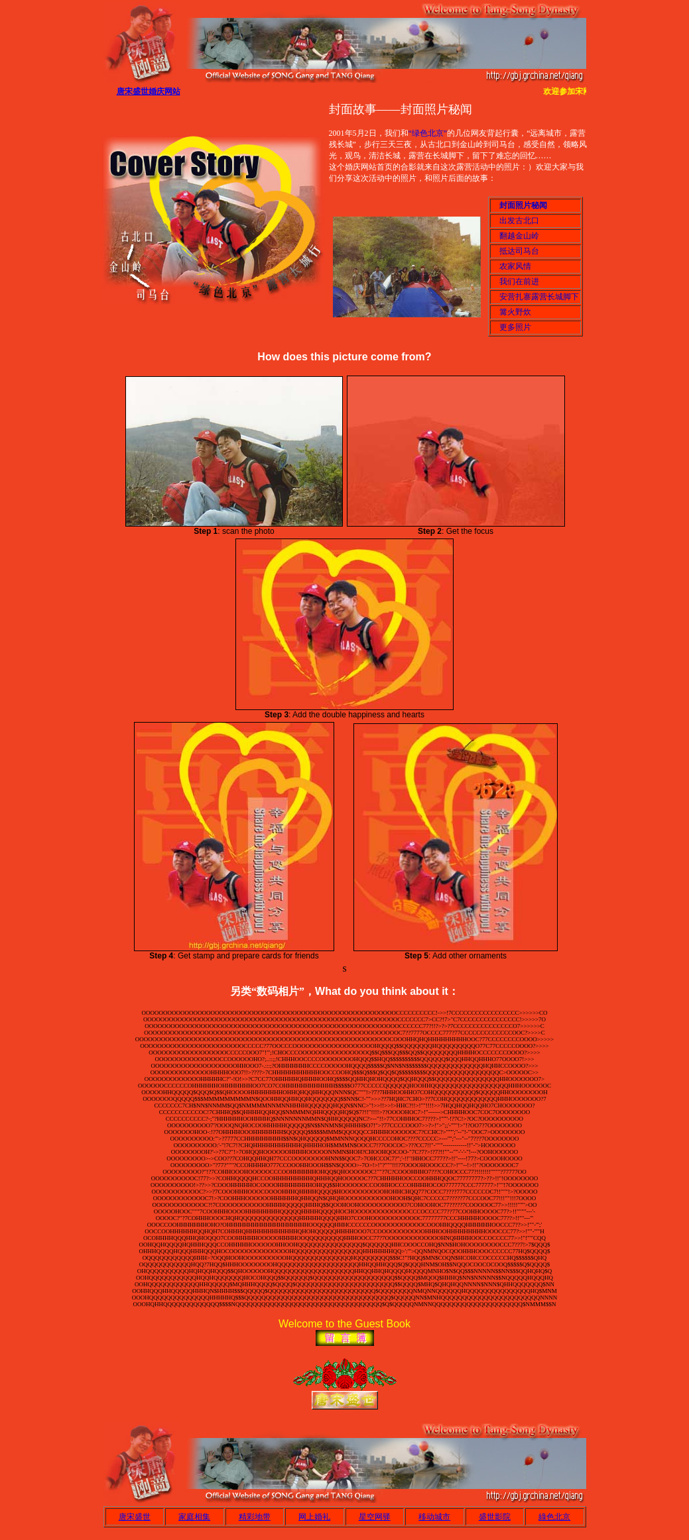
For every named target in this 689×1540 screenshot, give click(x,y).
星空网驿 (375, 1516)
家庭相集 (194, 1516)
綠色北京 (554, 1516)
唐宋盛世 (135, 1516)
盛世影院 (495, 1516)
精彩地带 (255, 1516)
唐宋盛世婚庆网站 (148, 91)
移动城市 (434, 1516)
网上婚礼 (314, 1516)
